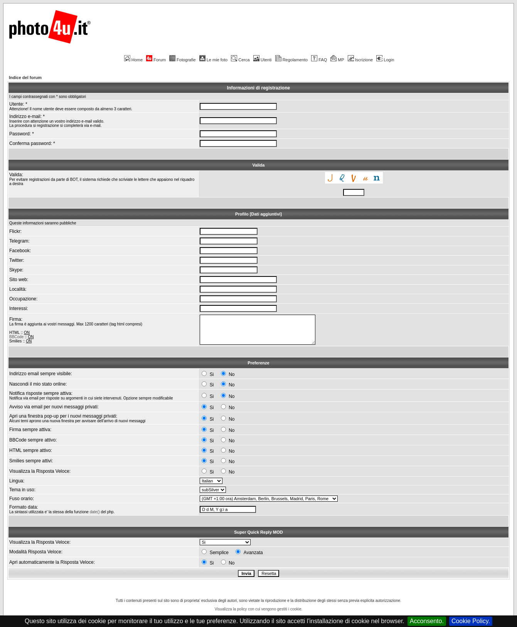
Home (133, 59)
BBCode (16, 337)
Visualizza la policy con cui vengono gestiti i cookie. (259, 609)
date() (95, 512)
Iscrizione (360, 59)
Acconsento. (427, 621)
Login (385, 59)
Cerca (240, 59)
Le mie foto (213, 59)
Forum (156, 59)
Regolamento (291, 59)
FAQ (319, 59)
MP (337, 59)
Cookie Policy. (470, 621)
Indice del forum (25, 77)
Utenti (262, 59)
